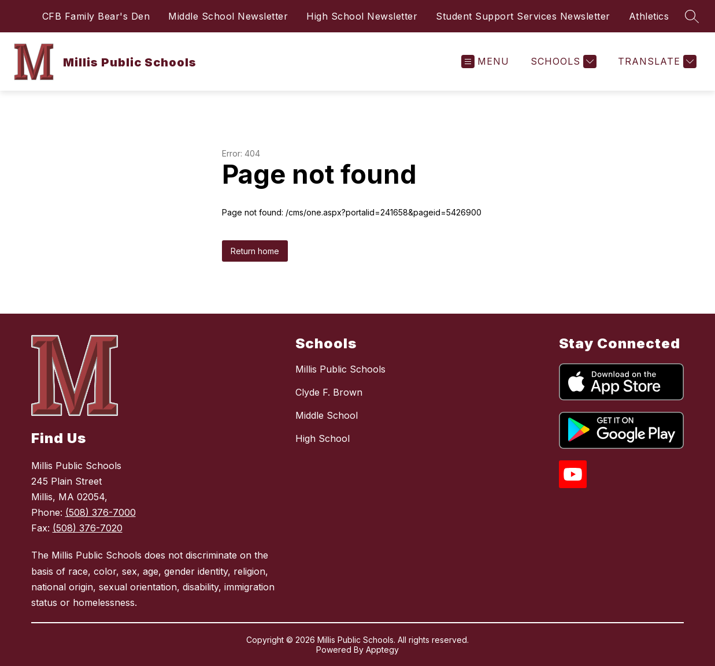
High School (322, 438)
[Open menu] (485, 61)
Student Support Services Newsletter (523, 16)
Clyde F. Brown (328, 392)
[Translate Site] (656, 61)
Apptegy (382, 649)
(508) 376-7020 (88, 528)
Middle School (326, 415)
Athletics (649, 16)
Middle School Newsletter (228, 16)
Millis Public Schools (340, 369)
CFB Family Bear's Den (96, 16)
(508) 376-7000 (100, 512)
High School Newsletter (361, 16)
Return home (255, 251)
